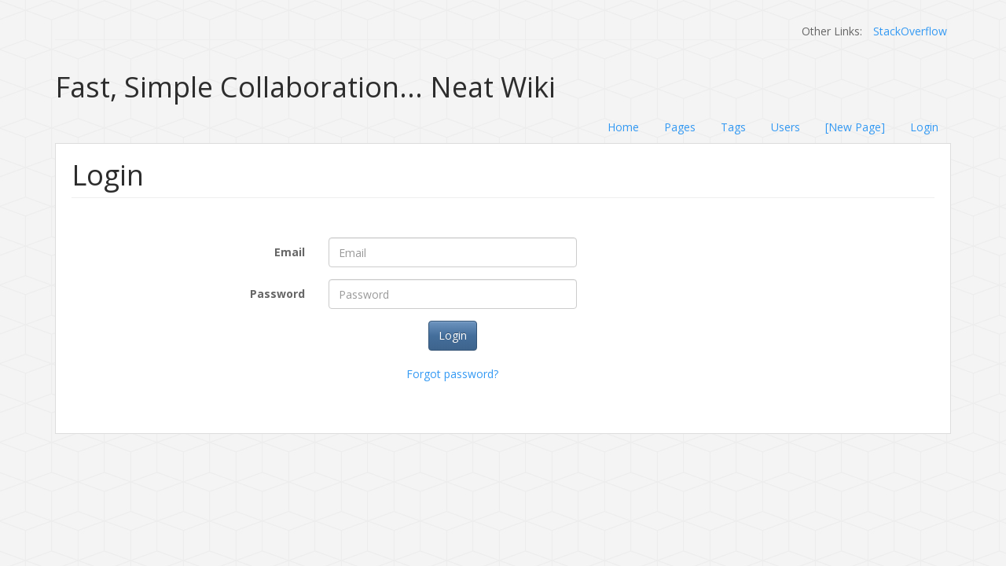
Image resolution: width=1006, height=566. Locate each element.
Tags (733, 126)
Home (623, 126)
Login (924, 126)
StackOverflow (910, 31)
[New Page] (855, 126)
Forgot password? (452, 373)
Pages (680, 126)
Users (785, 126)
